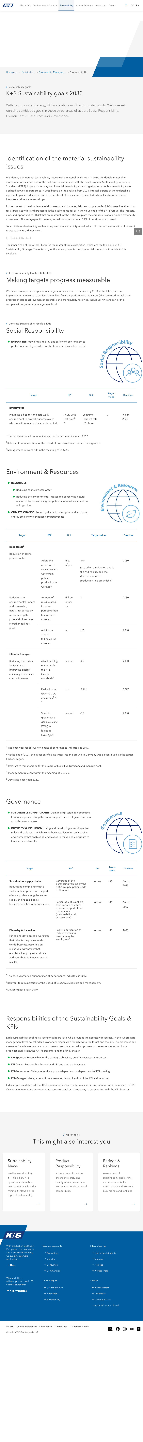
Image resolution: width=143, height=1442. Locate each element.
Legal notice (45, 1430)
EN (137, 5)
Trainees (97, 1368)
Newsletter (98, 1397)
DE (132, 5)
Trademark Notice (79, 1430)
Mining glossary (101, 1403)
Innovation (50, 1397)
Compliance (61, 1430)
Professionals (100, 1374)
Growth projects (53, 1391)
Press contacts (100, 1391)
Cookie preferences (27, 1430)
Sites (11, 1368)
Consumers (51, 1368)
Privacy (9, 1430)
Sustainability (52, 1403)
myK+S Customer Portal (105, 1408)
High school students (104, 1356)
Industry (49, 1362)
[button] (25, 5)
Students (97, 1362)
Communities (52, 1374)
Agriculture (51, 1356)
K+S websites (16, 1394)
